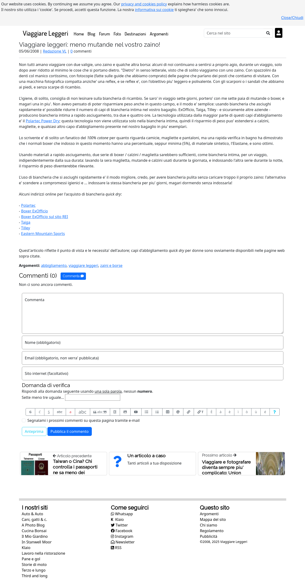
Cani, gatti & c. (34, 519)
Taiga (26, 222)
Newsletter (123, 542)
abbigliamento (54, 265)
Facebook (121, 530)
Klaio (26, 547)
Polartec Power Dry (43, 120)
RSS (116, 547)
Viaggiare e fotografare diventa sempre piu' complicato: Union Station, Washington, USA (226, 472)
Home (80, 33)
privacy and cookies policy (144, 4)
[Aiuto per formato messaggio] (275, 412)
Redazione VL (54, 51)
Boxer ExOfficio (34, 211)
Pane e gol (31, 558)
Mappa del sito (213, 519)
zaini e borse (111, 265)
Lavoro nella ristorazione (43, 553)
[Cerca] (234, 33)
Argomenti (159, 34)
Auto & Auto (32, 513)
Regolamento (212, 530)
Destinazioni (135, 34)
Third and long (35, 575)
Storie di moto (34, 564)
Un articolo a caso (146, 455)
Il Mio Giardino (35, 536)
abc (59, 412)
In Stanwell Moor (37, 542)
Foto (117, 34)
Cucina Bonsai (34, 530)
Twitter (119, 525)
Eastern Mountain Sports (43, 233)
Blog (91, 34)
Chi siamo (208, 525)
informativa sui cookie (154, 9)
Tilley (25, 228)
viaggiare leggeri (83, 265)
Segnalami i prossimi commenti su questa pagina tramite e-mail (83, 420)
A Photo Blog (33, 525)
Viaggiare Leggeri (45, 33)
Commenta (73, 276)
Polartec (28, 205)
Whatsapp (122, 513)
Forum (104, 34)
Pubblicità (208, 536)
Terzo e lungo (34, 570)
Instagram (122, 536)
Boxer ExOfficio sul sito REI (44, 216)
